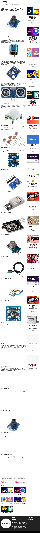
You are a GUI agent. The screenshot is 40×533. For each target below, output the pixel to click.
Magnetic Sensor (6, 477)
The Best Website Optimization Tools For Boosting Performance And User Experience (33, 59)
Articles (15, 1)
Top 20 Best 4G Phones (33, 125)
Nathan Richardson (33, 146)
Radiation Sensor (15, 478)
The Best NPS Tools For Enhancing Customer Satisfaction (33, 17)
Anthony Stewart (33, 326)
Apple (22, 1)
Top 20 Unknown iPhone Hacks (33, 264)
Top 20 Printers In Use (33, 325)
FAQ (23, 532)
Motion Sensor (10, 477)
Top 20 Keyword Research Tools (33, 164)
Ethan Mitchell (33, 307)
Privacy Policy (33, 532)
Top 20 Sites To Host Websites (32, 145)
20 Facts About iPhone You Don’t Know (33, 245)
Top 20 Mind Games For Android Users (33, 184)
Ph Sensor (21, 477)
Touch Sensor (23, 478)
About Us (22, 532)
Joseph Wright (33, 246)
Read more (33, 45)
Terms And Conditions (29, 532)
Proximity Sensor (11, 478)
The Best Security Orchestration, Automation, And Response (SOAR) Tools (33, 81)
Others (18, 2)
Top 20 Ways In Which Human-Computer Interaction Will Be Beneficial (33, 345)
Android (19, 1)
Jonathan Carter (33, 185)
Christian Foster (33, 40)
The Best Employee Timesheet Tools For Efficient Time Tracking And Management (33, 102)
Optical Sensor (13, 477)
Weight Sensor (3, 479)
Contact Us (22, 2)
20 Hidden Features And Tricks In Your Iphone (33, 226)
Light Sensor (3, 477)
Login (26, 2)
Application (4, 4)
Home (12, 1)
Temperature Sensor (20, 478)
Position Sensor (3, 478)
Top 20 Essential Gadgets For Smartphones (32, 365)
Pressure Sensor (7, 478)
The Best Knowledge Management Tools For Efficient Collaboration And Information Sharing (32, 38)
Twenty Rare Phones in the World (33, 202)
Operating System (26, 1)
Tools (2, 511)
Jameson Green (33, 104)
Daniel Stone (33, 126)
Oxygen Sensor (17, 477)
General (31, 1)
